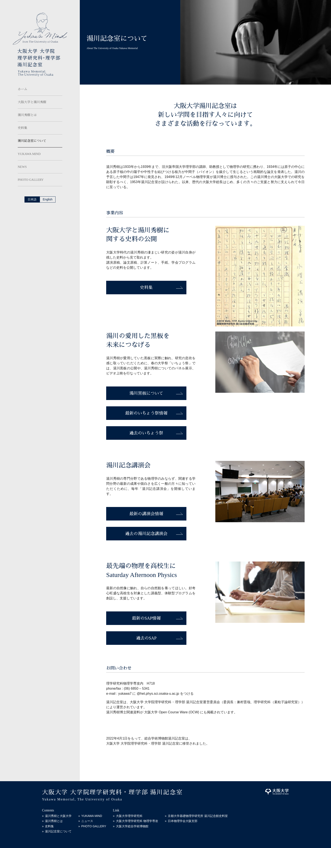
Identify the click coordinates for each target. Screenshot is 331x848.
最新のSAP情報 (146, 618)
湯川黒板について (146, 393)
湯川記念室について (32, 140)
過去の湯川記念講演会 (146, 533)
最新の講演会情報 (146, 513)
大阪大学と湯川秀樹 (32, 102)
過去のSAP (146, 638)
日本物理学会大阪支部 (182, 821)
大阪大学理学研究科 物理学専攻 (137, 821)
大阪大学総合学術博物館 (132, 826)
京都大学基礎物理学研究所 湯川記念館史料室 (198, 816)
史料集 (22, 128)
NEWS (22, 167)
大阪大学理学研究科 (129, 816)
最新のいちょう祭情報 (146, 413)
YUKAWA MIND (29, 154)
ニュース (87, 821)
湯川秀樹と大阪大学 (58, 816)
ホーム (22, 89)
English (48, 199)
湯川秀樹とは (27, 115)
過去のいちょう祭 (146, 433)
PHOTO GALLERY (31, 179)
